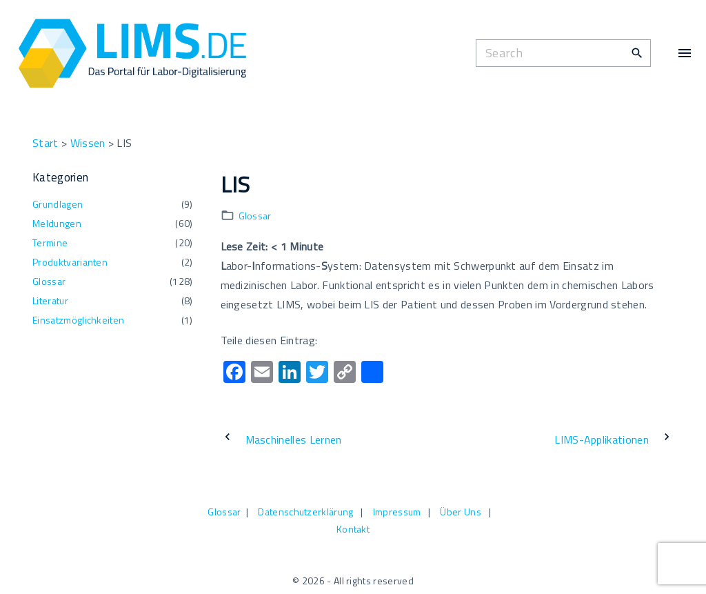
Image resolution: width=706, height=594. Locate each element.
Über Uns (460, 511)
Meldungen (56, 223)
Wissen (87, 143)
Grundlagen (57, 204)
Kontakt (353, 529)
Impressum (397, 511)
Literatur (50, 300)
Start (45, 143)
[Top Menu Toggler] (684, 53)
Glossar (255, 215)
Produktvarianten (70, 262)
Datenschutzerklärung (305, 511)
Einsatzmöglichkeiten (78, 320)
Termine (50, 242)
